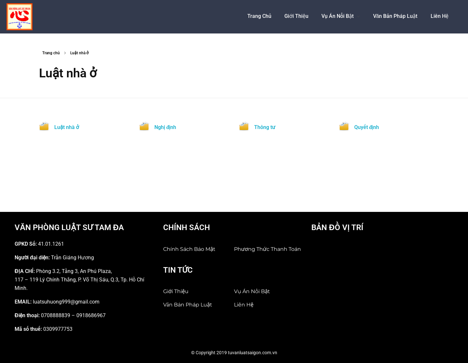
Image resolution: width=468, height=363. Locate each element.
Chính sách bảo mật (189, 249)
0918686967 (91, 315)
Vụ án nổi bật (252, 291)
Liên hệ (244, 305)
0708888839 (55, 315)
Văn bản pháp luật (187, 305)
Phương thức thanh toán (267, 249)
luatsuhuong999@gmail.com (66, 302)
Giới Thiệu (175, 291)
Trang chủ (51, 53)
